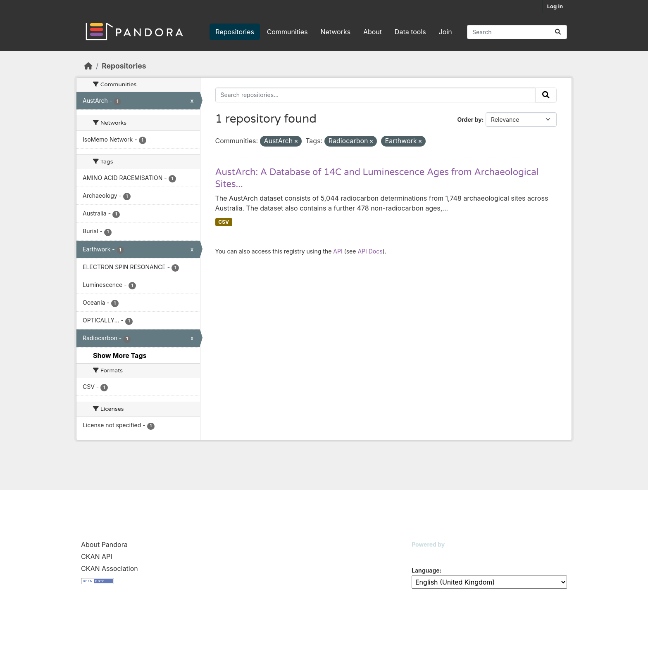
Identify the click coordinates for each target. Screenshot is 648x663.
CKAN (426, 554)
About (372, 32)
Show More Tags (119, 355)
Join (445, 32)
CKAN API (96, 556)
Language (426, 570)
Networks (335, 32)
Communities (287, 32)
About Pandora (104, 544)
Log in (555, 6)
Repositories (234, 32)
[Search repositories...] (517, 32)
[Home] (88, 66)
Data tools (410, 32)
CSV (223, 222)
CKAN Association (109, 568)
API (337, 251)
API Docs (369, 251)
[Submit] (558, 32)
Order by (469, 119)
